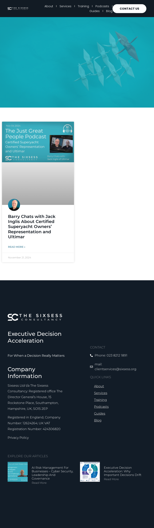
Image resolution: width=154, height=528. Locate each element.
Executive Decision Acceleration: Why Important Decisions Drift (122, 471)
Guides (94, 11)
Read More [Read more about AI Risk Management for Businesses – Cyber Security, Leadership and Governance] (39, 483)
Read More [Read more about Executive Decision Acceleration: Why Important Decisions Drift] (111, 479)
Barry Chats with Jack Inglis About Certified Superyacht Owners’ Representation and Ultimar (31, 226)
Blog (109, 11)
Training (83, 6)
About (49, 6)
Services (65, 6)
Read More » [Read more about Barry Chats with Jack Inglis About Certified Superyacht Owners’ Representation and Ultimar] (16, 246)
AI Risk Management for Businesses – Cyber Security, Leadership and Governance (52, 473)
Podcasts (102, 6)
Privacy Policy (18, 438)
